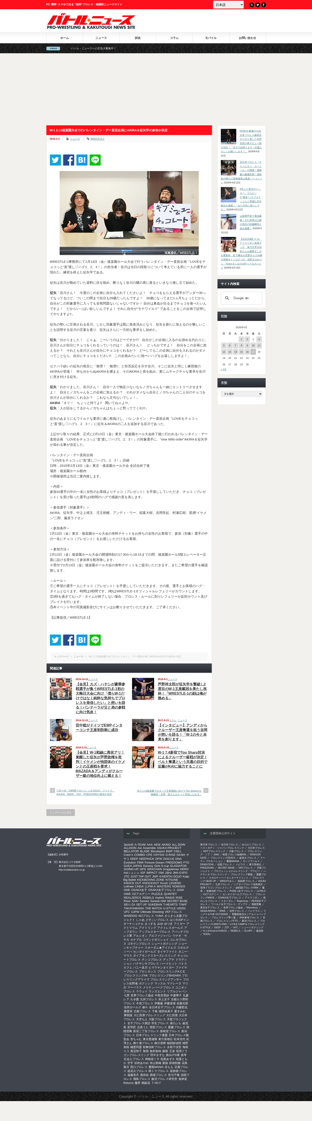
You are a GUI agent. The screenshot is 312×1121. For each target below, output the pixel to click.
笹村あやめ (141, 1063)
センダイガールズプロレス (237, 894)
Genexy (148, 865)
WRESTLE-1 (97, 138)
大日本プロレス (256, 847)
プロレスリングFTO (227, 920)
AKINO (166, 844)
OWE (127, 894)
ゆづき (168, 923)
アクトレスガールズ (170, 927)
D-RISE (171, 854)
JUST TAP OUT (140, 876)
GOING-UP (131, 869)
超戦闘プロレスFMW (247, 887)
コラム (174, 38)
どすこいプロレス (157, 919)
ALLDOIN (130, 848)
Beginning (242, 901)
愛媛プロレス (176, 1027)
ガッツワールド (251, 861)
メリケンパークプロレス (158, 987)
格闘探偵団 (174, 1043)
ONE (127, 890)
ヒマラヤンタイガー (161, 967)
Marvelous (252, 907)
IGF (142, 872)
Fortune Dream (155, 862)
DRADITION (207, 864)
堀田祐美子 (166, 1011)
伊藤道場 (170, 1003)
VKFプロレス (173, 911)
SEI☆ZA (129, 904)
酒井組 (144, 1075)
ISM (161, 872)
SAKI (135, 901)
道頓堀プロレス (246, 881)
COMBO (139, 854)
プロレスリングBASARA (165, 975)
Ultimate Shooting (152, 911)
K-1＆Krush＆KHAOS (215, 930)
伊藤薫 (158, 1003)
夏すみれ (180, 1011)
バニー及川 (140, 967)
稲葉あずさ (168, 1059)
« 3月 (224, 369)
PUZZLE (157, 894)
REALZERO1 (132, 897)
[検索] (240, 298)
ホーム (64, 38)
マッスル (160, 983)
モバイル (211, 38)
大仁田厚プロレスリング (149, 1015)
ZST (227, 927)
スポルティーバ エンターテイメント (228, 877)
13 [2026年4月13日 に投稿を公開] (229, 352)
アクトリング (147, 927)
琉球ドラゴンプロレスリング (216, 887)
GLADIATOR (178, 865)
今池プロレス (144, 1003)
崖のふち (175, 1023)
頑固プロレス (224, 864)
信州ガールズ (132, 1007)
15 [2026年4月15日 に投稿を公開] (241, 352)
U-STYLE (169, 908)
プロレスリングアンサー (166, 979)
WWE (222, 910)
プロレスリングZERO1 (223, 857)
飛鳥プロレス (141, 1079)
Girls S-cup (161, 865)
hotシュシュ (132, 872)
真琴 (184, 1055)
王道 (172, 1051)
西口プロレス (138, 1067)
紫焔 (165, 1063)
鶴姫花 (146, 1083)
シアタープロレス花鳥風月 (248, 884)
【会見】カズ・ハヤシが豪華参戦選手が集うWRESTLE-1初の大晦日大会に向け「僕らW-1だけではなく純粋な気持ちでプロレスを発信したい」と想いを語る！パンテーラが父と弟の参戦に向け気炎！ (100, 698)
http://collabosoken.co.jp (72, 869)
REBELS (148, 897)
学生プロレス (160, 1023)
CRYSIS (158, 854)
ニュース (101, 38)
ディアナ (168, 959)
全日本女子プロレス (162, 1007)
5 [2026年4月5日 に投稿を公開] (224, 345)
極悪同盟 (136, 1047)
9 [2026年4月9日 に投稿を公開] (247, 345)
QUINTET (170, 894)
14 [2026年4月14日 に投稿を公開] (235, 352)
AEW (157, 844)
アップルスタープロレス (154, 931)
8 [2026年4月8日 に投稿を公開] (241, 345)
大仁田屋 (172, 1015)
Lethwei (129, 886)
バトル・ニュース (151, 1096)
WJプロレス (146, 915)
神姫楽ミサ (152, 1059)
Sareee (144, 901)
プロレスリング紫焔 (242, 874)
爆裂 (165, 1051)
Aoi (140, 848)
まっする (150, 923)
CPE (149, 854)
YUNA (159, 915)
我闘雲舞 (256, 904)
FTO (186, 862)
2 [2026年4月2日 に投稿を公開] (247, 339)
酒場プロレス (158, 1075)
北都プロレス (142, 1011)
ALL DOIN (178, 844)
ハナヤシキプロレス (146, 963)
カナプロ (136, 939)
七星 (127, 995)
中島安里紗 (162, 995)
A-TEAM (140, 844)
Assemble (149, 848)
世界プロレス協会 (142, 995)
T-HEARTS (170, 904)
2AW (216, 854)
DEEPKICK (146, 858)
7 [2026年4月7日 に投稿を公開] (235, 345)
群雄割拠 (175, 1063)
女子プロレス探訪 (138, 1023)
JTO (126, 876)
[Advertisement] (156, 89)
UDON (181, 908)
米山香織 (155, 1063)
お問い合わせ (247, 38)
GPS (143, 869)
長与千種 (174, 1075)
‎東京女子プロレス (210, 907)
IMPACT (151, 872)
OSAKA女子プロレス (162, 890)
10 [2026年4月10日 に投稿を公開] (253, 345)
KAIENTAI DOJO (170, 876)
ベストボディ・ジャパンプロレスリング (222, 847)
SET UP (141, 904)
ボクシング (146, 983)
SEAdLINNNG (208, 910)
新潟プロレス (249, 920)
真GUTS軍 (173, 1055)
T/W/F (183, 904)
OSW (180, 890)
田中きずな (157, 1055)
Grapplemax (171, 869)
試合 (138, 38)
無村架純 (155, 1051)
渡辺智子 (136, 1051)
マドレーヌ (174, 983)
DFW (158, 858)
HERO (184, 869)
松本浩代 (179, 1039)
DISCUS (168, 858)
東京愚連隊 (150, 1039)
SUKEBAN (155, 904)
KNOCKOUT (150, 883)
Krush (164, 883)
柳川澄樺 (160, 1043)
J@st (168, 872)
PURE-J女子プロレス (241, 891)
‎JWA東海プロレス (249, 917)
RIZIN (206, 934)
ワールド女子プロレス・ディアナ (229, 904)
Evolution (130, 862)
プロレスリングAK (136, 975)
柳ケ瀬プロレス (143, 1043)
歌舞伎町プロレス (154, 1047)
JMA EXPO (180, 872)
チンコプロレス (152, 959)
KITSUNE (171, 879)
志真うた (143, 1027)
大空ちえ (141, 1019)
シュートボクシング (164, 943)
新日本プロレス (208, 844)
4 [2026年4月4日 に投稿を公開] (259, 339)
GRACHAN (154, 869)
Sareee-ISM (158, 901)
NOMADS (178, 886)
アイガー (179, 923)
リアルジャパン (177, 991)
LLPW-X (150, 886)
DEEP (134, 858)
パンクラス (254, 910)
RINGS (169, 897)
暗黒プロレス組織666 (234, 854)
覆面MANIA (156, 1067)
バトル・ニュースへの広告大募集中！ (105, 48)
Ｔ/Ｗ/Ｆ (156, 1083)
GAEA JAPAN (133, 865)
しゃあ (140, 919)
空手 (130, 1063)
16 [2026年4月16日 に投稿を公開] (247, 352)
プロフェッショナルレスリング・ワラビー (237, 871)
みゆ (160, 923)
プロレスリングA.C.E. (171, 971)
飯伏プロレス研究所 (164, 1079)
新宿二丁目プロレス (146, 1031)
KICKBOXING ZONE (151, 879)
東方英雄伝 (165, 1039)
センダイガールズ (144, 951)
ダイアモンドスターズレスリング (154, 955)
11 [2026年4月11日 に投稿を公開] (259, 345)
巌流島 (259, 930)
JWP (155, 876)
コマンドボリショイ (156, 939)
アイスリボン (252, 897)
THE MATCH (153, 908)
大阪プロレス (157, 1019)
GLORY (248, 930)
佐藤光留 (182, 1003)
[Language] (228, 5)
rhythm (159, 897)
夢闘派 (128, 1015)
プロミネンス (147, 971)
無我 (146, 1051)
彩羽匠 (131, 1027)
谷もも (169, 1067)
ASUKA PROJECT (169, 848)
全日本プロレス (229, 844)
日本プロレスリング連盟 (152, 1035)
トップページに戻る (61, 812)
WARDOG (130, 915)
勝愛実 (128, 1011)
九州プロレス (148, 999)
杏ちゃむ (136, 1039)
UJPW (135, 911)
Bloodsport (158, 851)
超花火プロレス (137, 1071)
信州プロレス (236, 910)
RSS (251, 5)
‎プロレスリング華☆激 (223, 917)
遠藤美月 (133, 1075)
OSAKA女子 (139, 890)
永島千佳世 (174, 1047)
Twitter (257, 5)
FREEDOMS (174, 862)
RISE (179, 897)
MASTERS (164, 886)
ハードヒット (168, 963)
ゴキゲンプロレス (138, 943)
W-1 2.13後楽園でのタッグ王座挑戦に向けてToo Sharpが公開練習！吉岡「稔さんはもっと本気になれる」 (169, 792)
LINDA (139, 886)
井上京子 (164, 999)
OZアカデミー (141, 894)
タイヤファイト (167, 951)
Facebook (263, 5)
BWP (169, 851)
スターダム (227, 901)
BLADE (145, 851)
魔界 (137, 1083)
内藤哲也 (181, 1007)
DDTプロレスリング (214, 851)
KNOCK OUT (132, 883)
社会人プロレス (134, 1059)
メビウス (240, 864)
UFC (127, 911)
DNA (178, 858)
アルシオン (140, 935)
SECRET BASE (177, 901)
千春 (155, 1011)
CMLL (178, 851)
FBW (140, 862)
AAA (150, 844)
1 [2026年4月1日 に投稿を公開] (241, 339)
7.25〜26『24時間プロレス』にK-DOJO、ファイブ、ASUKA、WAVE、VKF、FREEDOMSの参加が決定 (86, 792)
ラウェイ (141, 991)
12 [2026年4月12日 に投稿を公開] (224, 352)
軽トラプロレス (159, 1071)
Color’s (128, 854)
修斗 (145, 1007)
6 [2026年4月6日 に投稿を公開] (229, 345)
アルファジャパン (160, 935)
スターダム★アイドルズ (160, 947)
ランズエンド (157, 991)
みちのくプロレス (251, 844)
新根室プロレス (170, 1031)
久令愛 (134, 999)
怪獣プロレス (158, 1027)
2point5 (129, 844)
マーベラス (134, 987)
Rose (127, 901)
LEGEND (175, 883)
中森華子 (176, 995)
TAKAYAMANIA (134, 908)
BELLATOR (131, 851)
